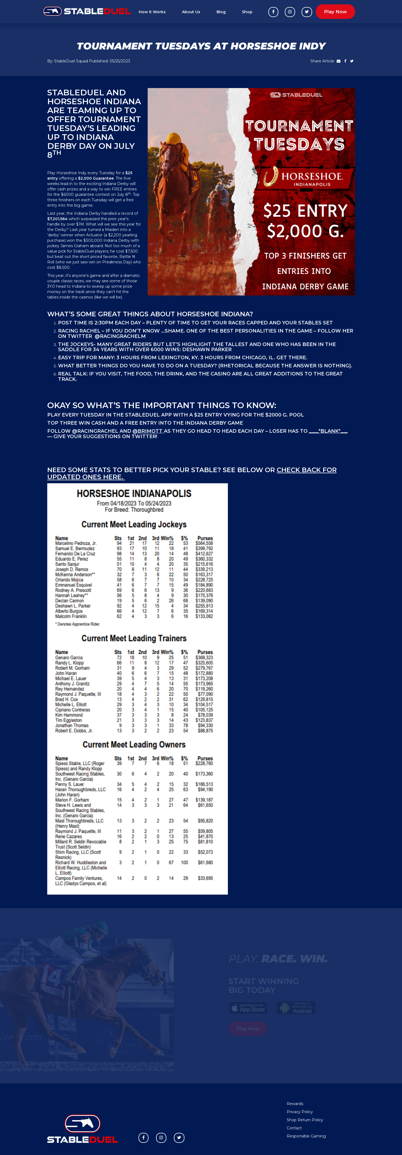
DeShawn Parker (207, 349)
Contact (294, 1128)
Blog (221, 11)
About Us (191, 11)
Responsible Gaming (306, 1136)
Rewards (295, 1103)
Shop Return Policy (305, 1119)
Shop (247, 11)
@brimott (148, 431)
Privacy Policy (300, 1111)
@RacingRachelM (120, 336)
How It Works (152, 11)
